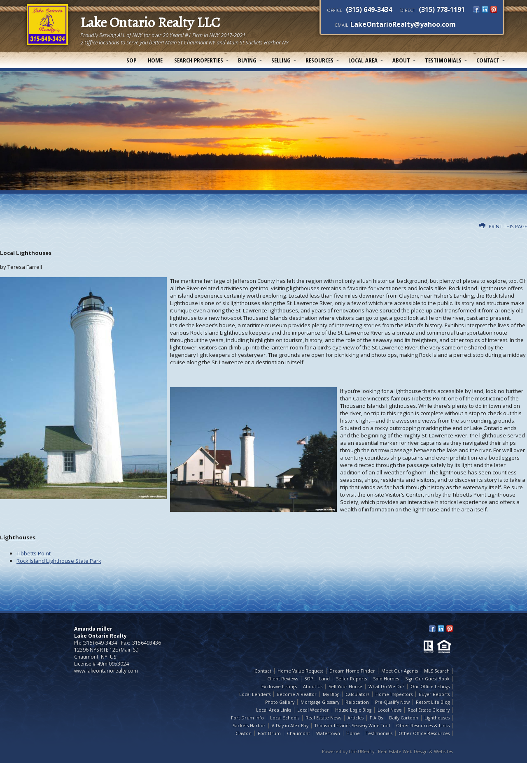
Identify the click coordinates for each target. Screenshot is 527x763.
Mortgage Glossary (320, 702)
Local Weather (313, 710)
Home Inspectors (394, 694)
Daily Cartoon (403, 718)
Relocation (357, 702)
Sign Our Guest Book (427, 679)
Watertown (328, 733)
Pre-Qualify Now (392, 702)
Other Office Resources (424, 733)
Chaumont (298, 733)
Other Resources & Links (423, 725)
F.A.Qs (376, 718)
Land (324, 679)
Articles (355, 718)
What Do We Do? (386, 686)
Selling (281, 60)
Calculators (357, 694)
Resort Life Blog (433, 702)
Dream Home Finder (352, 671)
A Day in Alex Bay (290, 725)
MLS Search (437, 671)
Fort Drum (269, 733)
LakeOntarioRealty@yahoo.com (403, 24)
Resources (319, 60)
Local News (389, 710)
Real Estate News (323, 718)
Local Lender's (254, 694)
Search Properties (198, 60)
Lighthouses (437, 718)
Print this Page (503, 226)
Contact (487, 60)
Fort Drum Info (247, 718)
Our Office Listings (430, 686)
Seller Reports (351, 679)
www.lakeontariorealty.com (106, 670)
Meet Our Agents (399, 671)
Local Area (363, 60)
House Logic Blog (353, 710)
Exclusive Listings (279, 686)
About (401, 60)
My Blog (331, 694)
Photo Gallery (279, 702)
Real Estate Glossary (429, 710)
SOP (131, 60)
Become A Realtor (297, 694)
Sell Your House (345, 686)
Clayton (244, 733)
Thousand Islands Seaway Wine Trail (352, 725)
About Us (312, 686)
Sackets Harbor (249, 725)
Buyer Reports (434, 694)
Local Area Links (273, 710)
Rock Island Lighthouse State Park (58, 560)
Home (155, 60)
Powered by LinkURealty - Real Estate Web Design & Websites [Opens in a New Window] (387, 751)
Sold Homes (386, 679)
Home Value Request (300, 671)
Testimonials (443, 60)
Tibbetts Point (33, 553)
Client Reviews (282, 679)
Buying (247, 60)
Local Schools (284, 718)
